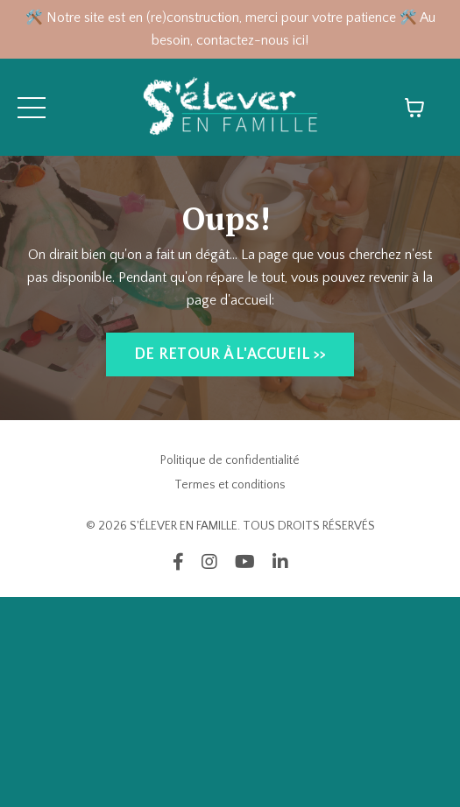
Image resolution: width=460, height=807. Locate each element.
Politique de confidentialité (230, 460)
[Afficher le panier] (414, 108)
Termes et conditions (230, 485)
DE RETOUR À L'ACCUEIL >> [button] (230, 354)
